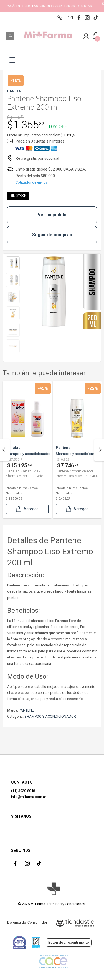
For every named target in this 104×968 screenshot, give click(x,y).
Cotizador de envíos (32, 182)
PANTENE (26, 710)
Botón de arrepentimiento (68, 942)
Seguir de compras (52, 234)
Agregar (26, 509)
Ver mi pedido (52, 214)
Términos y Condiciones (66, 904)
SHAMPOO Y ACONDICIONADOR (50, 716)
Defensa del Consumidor (27, 922)
